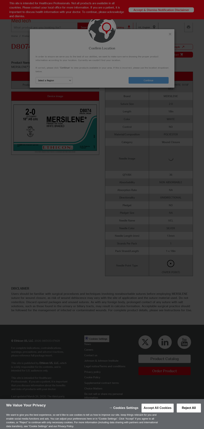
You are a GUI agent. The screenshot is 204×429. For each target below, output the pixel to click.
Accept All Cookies (158, 410)
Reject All (189, 410)
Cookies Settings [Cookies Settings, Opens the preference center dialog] (125, 410)
